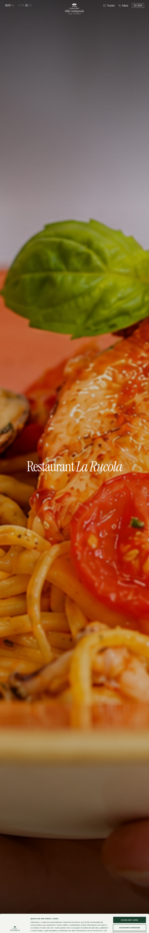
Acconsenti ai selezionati (129, 910)
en (23, 5)
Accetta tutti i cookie (129, 902)
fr (30, 5)
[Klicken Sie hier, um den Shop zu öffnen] (109, 5)
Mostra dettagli (123, 928)
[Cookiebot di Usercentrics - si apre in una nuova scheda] (15, 928)
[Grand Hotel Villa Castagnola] (74, 9)
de (26, 5)
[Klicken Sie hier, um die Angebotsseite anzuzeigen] (123, 5)
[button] (9, 5)
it (20, 5)
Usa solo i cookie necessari (129, 918)
